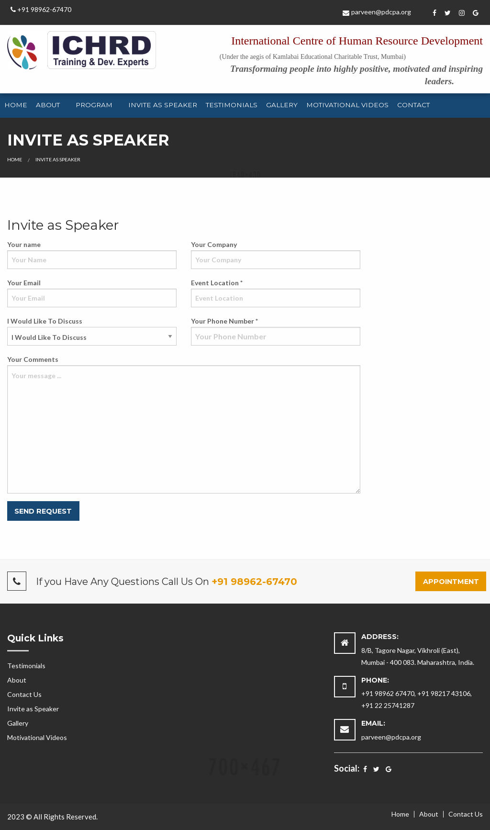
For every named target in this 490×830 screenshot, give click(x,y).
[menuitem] (16, 105)
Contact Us (24, 694)
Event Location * (275, 293)
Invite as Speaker (162, 105)
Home (15, 105)
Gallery (282, 105)
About (48, 105)
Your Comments (183, 424)
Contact (413, 105)
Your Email (92, 293)
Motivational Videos (347, 105)
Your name (92, 254)
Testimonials (231, 105)
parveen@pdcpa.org (377, 12)
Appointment (451, 581)
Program (94, 105)
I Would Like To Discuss (92, 331)
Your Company (275, 254)
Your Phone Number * (275, 331)
